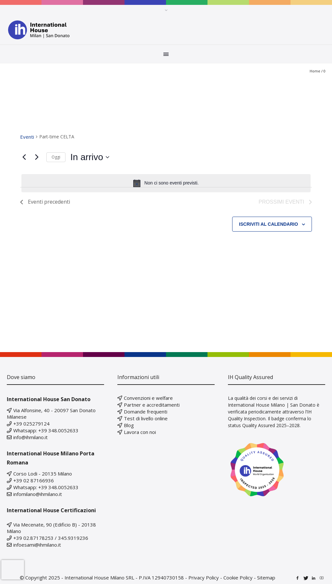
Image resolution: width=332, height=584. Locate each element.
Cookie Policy (238, 577)
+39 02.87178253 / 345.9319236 (50, 538)
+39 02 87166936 (33, 480)
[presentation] (12, 569)
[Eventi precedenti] (24, 157)
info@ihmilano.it (30, 437)
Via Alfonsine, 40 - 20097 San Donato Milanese (51, 413)
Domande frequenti (145, 411)
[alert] (166, 183)
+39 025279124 (31, 423)
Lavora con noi (140, 432)
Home (315, 71)
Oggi (56, 157)
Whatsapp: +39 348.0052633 (45, 430)
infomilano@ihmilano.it (37, 494)
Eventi (27, 136)
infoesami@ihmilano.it (37, 544)
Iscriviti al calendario (268, 224)
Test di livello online (146, 418)
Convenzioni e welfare (148, 398)
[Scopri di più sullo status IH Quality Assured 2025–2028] (276, 469)
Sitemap (266, 577)
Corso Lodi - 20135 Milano (42, 473)
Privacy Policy (203, 577)
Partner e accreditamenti (152, 404)
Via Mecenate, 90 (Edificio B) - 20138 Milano (51, 527)
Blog (129, 425)
